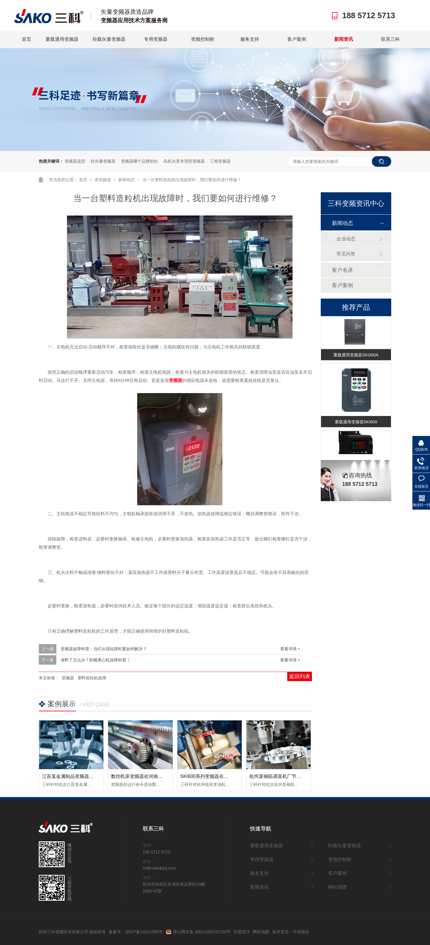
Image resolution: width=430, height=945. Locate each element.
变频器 (68, 678)
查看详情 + (290, 648)
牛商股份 (301, 931)
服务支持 (249, 39)
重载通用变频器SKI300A (355, 356)
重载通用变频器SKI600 (356, 423)
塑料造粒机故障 (92, 678)
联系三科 (390, 39)
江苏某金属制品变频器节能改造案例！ (82, 776)
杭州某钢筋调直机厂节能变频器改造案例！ (294, 776)
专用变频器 (155, 39)
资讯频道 (103, 179)
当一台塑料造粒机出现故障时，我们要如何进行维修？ (191, 179)
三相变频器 (220, 161)
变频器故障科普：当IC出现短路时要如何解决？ (104, 648)
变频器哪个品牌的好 (139, 161)
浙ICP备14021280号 (144, 931)
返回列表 (299, 676)
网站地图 (337, 887)
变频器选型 (75, 161)
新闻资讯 (343, 39)
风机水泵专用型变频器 (184, 161)
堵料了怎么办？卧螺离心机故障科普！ (95, 660)
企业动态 (346, 238)
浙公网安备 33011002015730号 (202, 931)
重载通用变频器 (62, 39)
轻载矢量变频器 (109, 39)
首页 (26, 39)
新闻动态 (127, 179)
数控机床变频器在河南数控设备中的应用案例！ (160, 776)
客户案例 (296, 39)
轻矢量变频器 (103, 161)
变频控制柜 (202, 39)
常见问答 (346, 253)
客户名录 (342, 270)
